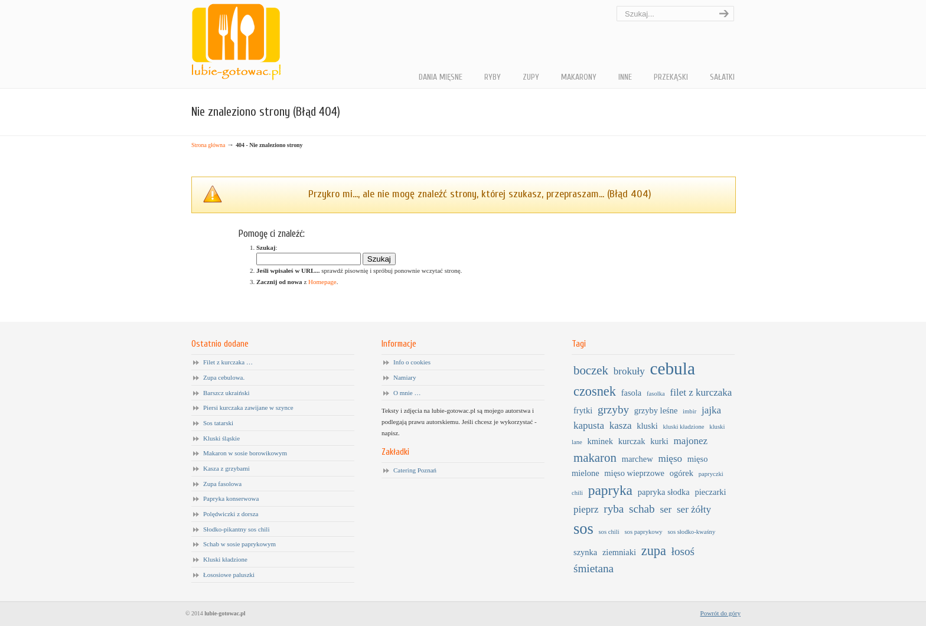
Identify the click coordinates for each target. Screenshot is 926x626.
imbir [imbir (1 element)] (689, 411)
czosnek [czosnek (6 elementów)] (594, 391)
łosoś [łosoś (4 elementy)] (682, 551)
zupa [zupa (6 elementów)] (653, 550)
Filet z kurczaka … (228, 362)
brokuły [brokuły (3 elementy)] (629, 371)
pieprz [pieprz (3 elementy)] (586, 509)
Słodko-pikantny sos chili (236, 529)
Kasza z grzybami (226, 468)
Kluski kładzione (225, 559)
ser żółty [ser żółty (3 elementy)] (694, 509)
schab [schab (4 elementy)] (642, 509)
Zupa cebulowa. (223, 377)
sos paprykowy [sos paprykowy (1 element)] (643, 532)
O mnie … (406, 392)
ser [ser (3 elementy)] (665, 509)
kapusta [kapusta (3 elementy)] (588, 425)
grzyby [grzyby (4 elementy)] (613, 409)
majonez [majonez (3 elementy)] (691, 440)
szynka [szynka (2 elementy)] (585, 552)
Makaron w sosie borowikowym (245, 453)
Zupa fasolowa (222, 483)
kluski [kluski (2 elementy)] (647, 426)
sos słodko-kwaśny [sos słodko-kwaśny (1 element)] (691, 532)
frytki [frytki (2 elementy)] (582, 410)
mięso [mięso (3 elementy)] (670, 458)
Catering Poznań (414, 470)
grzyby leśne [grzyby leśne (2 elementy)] (656, 410)
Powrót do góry (720, 613)
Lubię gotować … (236, 42)
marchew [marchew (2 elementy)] (637, 459)
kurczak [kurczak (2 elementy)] (631, 441)
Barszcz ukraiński (226, 392)
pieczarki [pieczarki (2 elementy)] (710, 492)
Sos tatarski (218, 422)
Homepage (322, 281)
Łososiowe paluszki (229, 574)
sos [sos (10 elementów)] (583, 528)
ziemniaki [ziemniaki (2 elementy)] (619, 552)
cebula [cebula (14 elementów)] (672, 368)
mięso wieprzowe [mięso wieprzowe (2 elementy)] (634, 473)
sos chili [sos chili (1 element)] (608, 532)
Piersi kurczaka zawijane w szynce (248, 407)
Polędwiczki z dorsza (230, 513)
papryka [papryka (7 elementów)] (610, 490)
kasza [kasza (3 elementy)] (620, 425)
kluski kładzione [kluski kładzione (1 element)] (683, 426)
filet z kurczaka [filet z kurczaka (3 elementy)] (701, 392)
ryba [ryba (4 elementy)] (614, 509)
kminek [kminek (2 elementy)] (600, 441)
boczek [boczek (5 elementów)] (590, 370)
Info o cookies (412, 362)
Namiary (404, 377)
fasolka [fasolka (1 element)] (656, 393)
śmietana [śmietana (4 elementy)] (593, 568)
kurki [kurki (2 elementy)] (659, 441)
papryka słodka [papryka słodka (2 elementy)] (664, 492)
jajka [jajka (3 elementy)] (711, 410)
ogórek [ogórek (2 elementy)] (681, 473)
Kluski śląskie (221, 438)
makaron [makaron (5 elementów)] (595, 458)
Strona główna (208, 145)
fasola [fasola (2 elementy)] (631, 392)
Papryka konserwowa (231, 498)
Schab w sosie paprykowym (239, 543)
